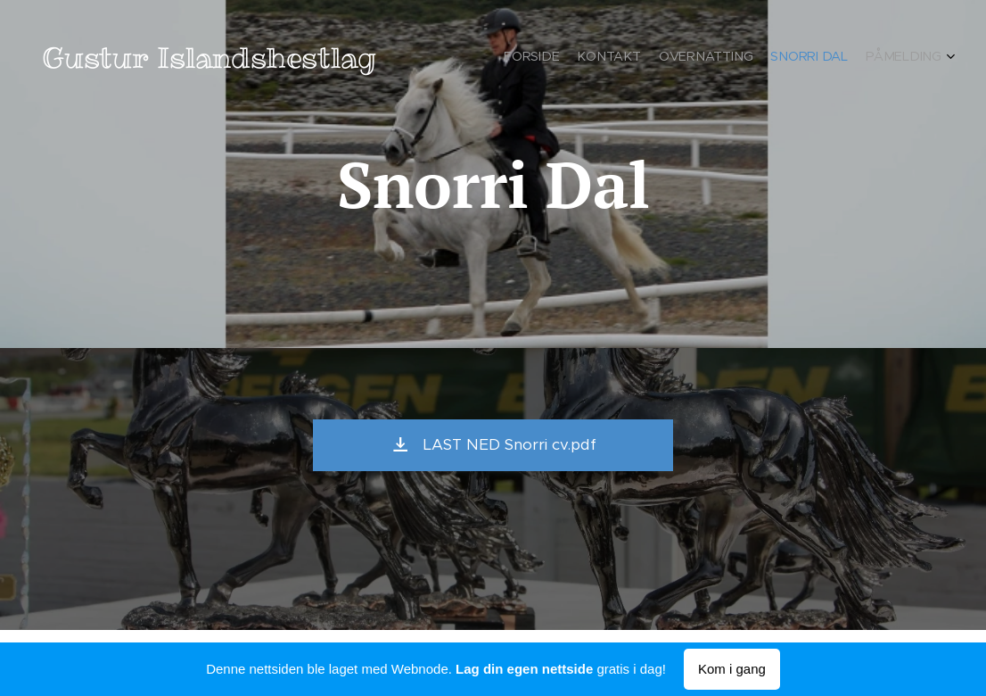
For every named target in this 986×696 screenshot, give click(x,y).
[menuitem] (872, 58)
